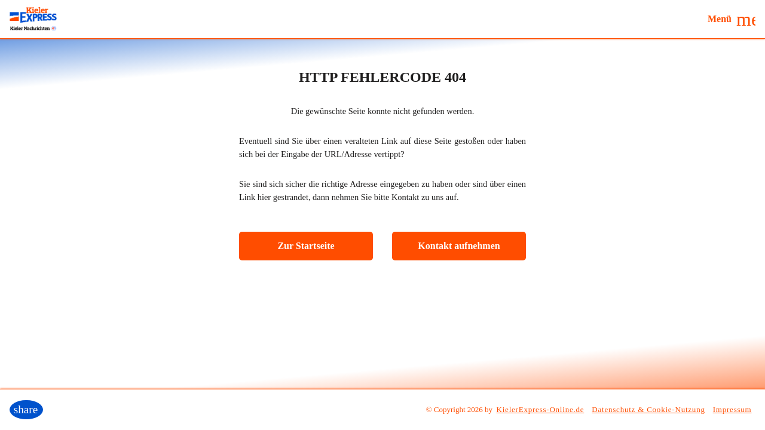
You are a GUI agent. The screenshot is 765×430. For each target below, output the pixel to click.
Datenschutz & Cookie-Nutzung (648, 409)
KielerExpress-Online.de (541, 409)
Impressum (732, 409)
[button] (731, 19)
